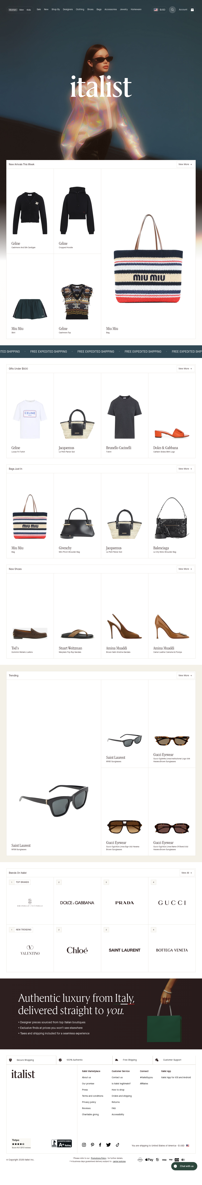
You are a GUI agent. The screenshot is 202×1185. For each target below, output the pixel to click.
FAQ (114, 1127)
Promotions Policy (98, 1177)
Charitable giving (90, 1133)
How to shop (118, 1108)
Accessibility (118, 1133)
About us (86, 1096)
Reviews (86, 1127)
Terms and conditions (92, 1114)
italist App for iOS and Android (176, 1096)
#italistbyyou (146, 1096)
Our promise (88, 1102)
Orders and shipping (122, 1114)
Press (85, 1108)
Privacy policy (89, 1120)
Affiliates (144, 1102)
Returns (116, 1120)
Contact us (117, 1096)
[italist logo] (101, 87)
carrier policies (119, 1180)
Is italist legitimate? (121, 1102)
